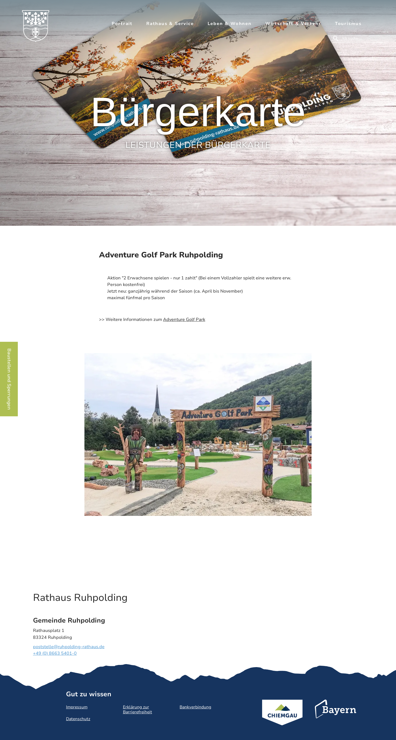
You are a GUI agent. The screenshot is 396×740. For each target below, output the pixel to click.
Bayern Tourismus (335, 716)
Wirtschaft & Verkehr (293, 24)
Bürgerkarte (225, 74)
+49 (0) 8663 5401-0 (55, 653)
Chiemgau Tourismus (282, 720)
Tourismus (348, 24)
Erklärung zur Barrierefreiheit (137, 709)
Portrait (122, 24)
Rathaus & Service (170, 24)
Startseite (169, 74)
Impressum (76, 707)
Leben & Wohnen (230, 24)
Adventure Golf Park (184, 320)
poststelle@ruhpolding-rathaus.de (69, 647)
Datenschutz (78, 718)
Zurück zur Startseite (38, 29)
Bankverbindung (195, 707)
